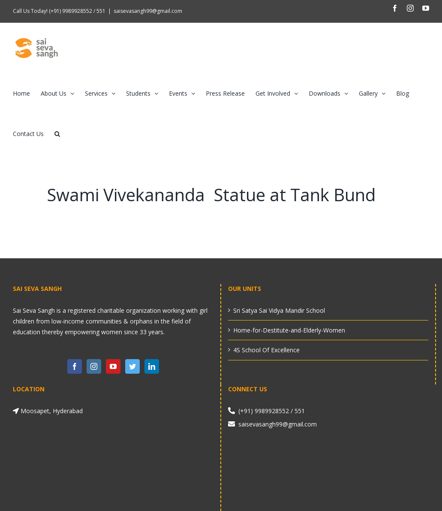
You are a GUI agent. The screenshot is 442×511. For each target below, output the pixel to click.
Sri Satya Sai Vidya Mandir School (279, 310)
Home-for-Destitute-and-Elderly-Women (289, 330)
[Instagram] (94, 366)
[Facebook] (74, 366)
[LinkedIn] (151, 366)
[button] (57, 134)
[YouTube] (113, 366)
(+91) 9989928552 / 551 (76, 11)
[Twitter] (132, 366)
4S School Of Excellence (266, 350)
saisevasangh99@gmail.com (148, 11)
